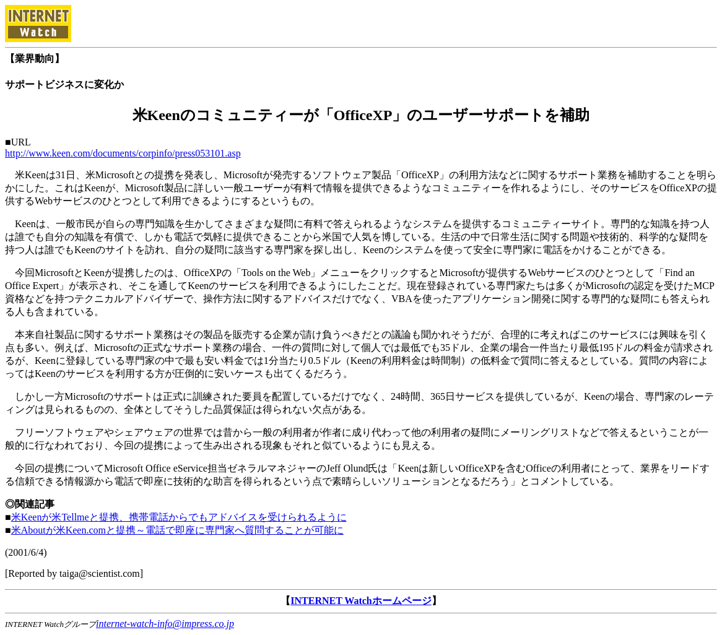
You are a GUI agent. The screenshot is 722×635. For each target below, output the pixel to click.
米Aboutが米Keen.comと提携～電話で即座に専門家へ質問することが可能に (177, 530)
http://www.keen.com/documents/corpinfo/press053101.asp (123, 153)
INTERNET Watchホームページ (360, 600)
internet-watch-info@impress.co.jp (165, 623)
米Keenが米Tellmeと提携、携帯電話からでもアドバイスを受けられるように (179, 517)
